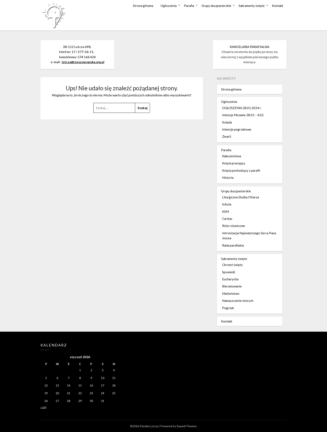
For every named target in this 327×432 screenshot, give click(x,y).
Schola (226, 204)
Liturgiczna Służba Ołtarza (240, 197)
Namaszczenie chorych (237, 300)
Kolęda (227, 122)
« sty (43, 407)
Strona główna (143, 6)
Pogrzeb (228, 308)
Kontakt (277, 6)
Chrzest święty (232, 265)
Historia (228, 177)
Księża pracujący (233, 163)
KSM (225, 211)
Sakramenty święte (252, 6)
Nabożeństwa (231, 156)
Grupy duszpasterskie (216, 6)
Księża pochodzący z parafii (241, 170)
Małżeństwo (230, 293)
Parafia (189, 6)
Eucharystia (230, 279)
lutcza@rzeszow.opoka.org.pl (83, 62)
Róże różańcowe (233, 226)
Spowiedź (228, 272)
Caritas (227, 218)
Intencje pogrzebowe (236, 129)
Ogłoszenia (169, 6)
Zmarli (226, 136)
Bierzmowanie (232, 286)
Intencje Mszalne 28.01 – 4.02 (243, 115)
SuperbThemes (187, 426)
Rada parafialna (233, 245)
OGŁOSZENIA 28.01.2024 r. (241, 108)
